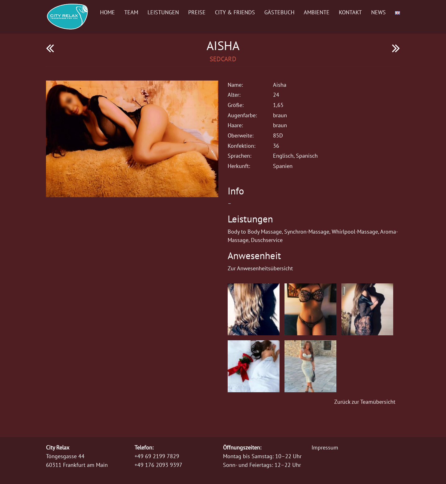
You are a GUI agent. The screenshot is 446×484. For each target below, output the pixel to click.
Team (131, 12)
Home (107, 12)
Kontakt (350, 12)
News (378, 12)
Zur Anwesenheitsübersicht (260, 268)
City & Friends (235, 12)
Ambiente (317, 12)
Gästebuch (279, 12)
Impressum (325, 447)
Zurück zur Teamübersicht (364, 401)
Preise (197, 12)
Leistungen (163, 12)
